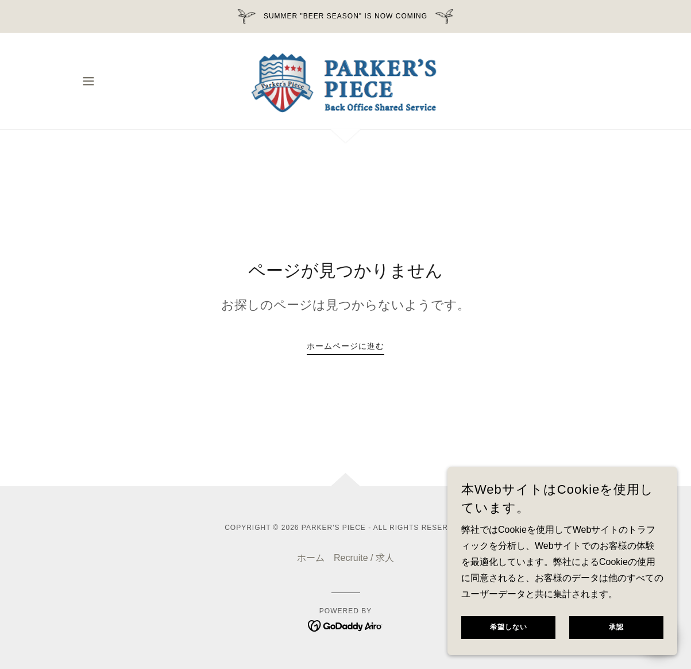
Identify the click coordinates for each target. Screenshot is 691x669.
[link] (345, 80)
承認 (616, 636)
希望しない (508, 636)
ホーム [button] (311, 558)
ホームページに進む (345, 346)
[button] (88, 81)
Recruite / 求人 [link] (364, 558)
